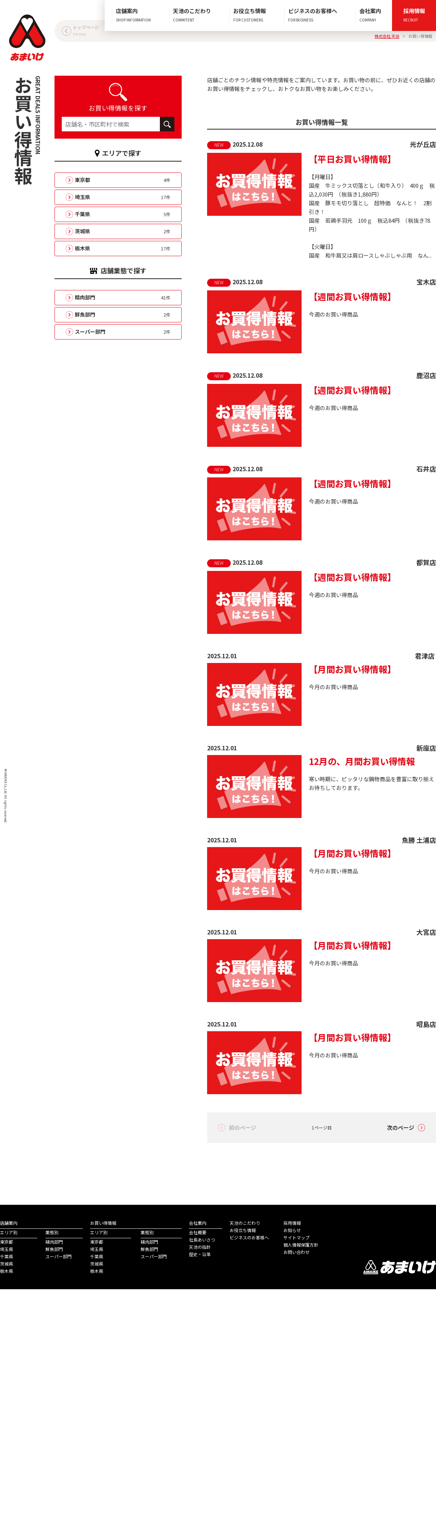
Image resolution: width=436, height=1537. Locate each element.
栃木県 (6, 1271)
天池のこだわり (245, 1223)
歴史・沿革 (200, 1254)
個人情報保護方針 (300, 1245)
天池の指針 (200, 1247)
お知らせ (292, 1230)
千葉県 (6, 1256)
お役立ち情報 (243, 1230)
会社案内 (197, 1223)
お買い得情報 (103, 1223)
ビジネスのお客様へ (249, 1237)
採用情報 (292, 1223)
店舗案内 (8, 1223)
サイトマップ (296, 1237)
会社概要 (197, 1232)
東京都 (6, 1242)
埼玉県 (6, 1249)
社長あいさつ (202, 1239)
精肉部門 (54, 1242)
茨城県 (6, 1263)
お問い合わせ (296, 1252)
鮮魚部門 (54, 1249)
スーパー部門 (58, 1256)
